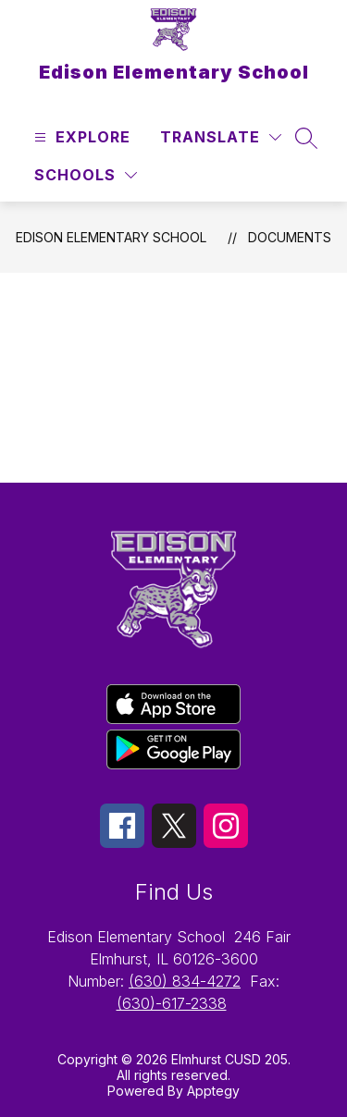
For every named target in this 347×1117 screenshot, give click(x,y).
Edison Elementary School (111, 237)
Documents (289, 237)
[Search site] (306, 138)
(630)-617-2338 (172, 1003)
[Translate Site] (220, 137)
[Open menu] (80, 137)
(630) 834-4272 (185, 981)
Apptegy (213, 1091)
